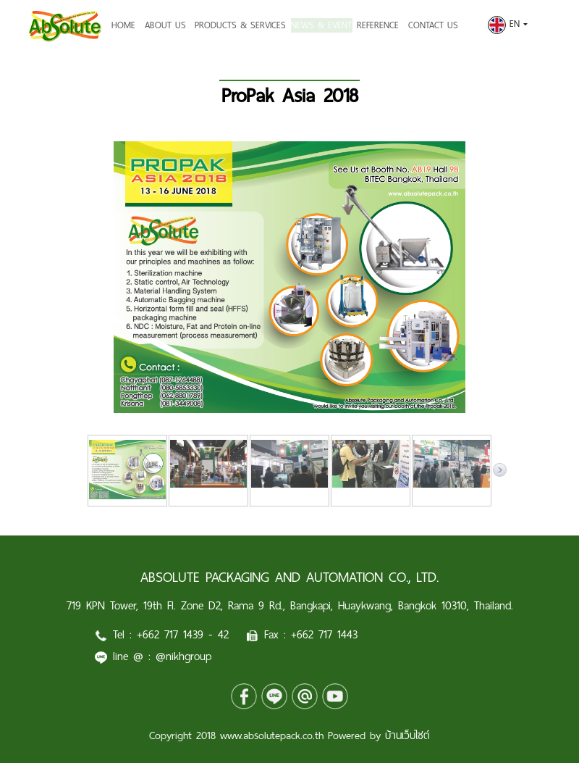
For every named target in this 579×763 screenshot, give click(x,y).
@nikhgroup (183, 656)
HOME (123, 25)
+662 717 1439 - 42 (183, 634)
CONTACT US (441, 25)
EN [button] (508, 24)
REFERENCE (386, 25)
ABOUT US (165, 25)
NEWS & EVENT (325, 25)
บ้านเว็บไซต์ (407, 735)
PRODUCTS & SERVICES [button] (240, 25)
